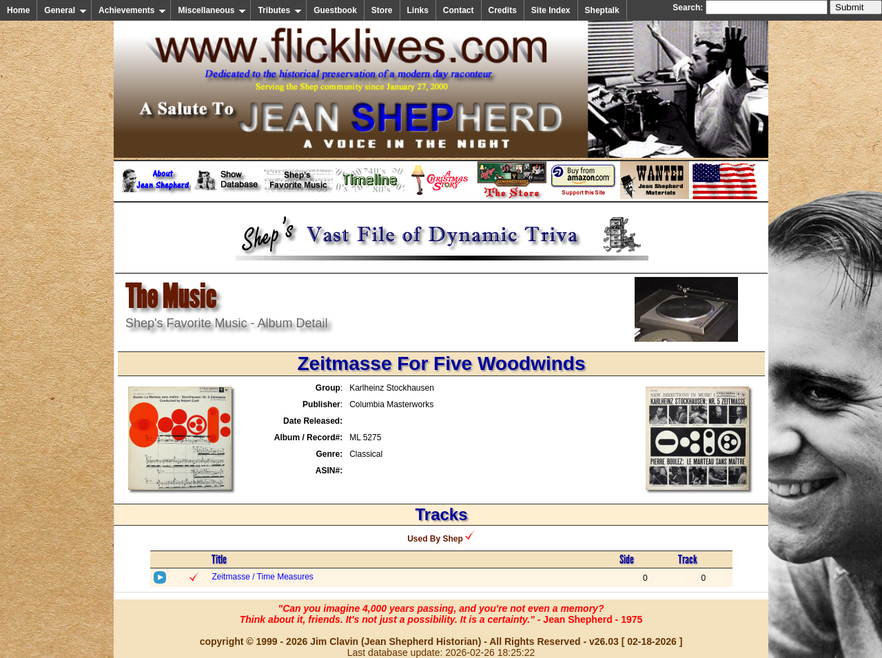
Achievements (132, 10)
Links (418, 10)
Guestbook (335, 10)
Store (382, 10)
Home (18, 10)
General (65, 10)
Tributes (280, 10)
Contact (458, 10)
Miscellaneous (212, 10)
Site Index (551, 10)
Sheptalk (602, 10)
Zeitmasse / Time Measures (262, 577)
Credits (503, 10)
